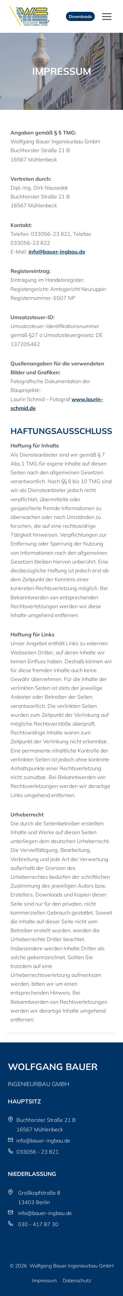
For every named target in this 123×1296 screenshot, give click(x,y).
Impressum (44, 1280)
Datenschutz (77, 1280)
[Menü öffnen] (106, 16)
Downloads (80, 16)
